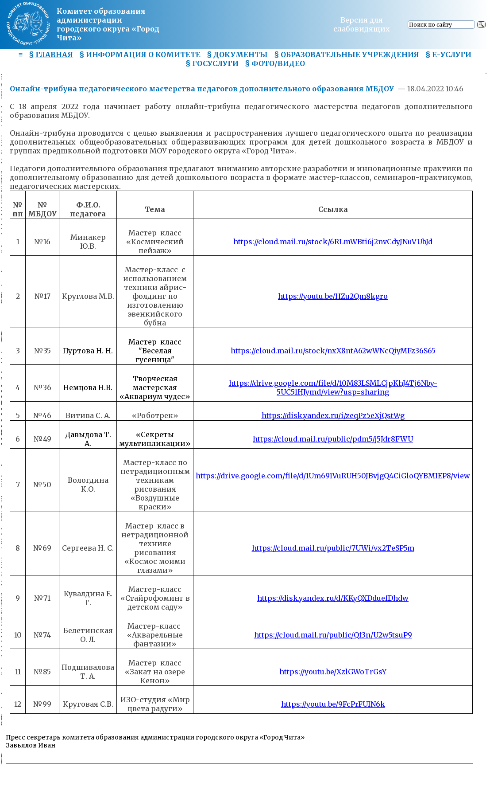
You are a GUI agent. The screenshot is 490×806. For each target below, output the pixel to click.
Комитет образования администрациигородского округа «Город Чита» (108, 24)
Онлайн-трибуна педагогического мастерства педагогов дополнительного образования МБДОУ (203, 88)
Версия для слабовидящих (361, 24)
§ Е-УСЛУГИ (448, 54)
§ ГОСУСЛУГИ (212, 63)
